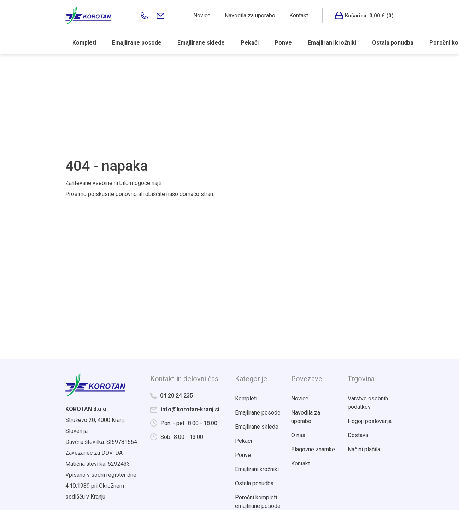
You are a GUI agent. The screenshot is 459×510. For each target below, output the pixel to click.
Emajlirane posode (136, 42)
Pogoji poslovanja (370, 421)
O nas (298, 435)
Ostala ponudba (392, 42)
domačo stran (196, 194)
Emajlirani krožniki (332, 42)
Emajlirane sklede (201, 42)
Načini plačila (364, 449)
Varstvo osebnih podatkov (368, 402)
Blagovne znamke (313, 449)
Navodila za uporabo (250, 15)
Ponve (283, 42)
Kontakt (298, 15)
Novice (202, 15)
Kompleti (84, 42)
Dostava (358, 435)
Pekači (250, 42)
